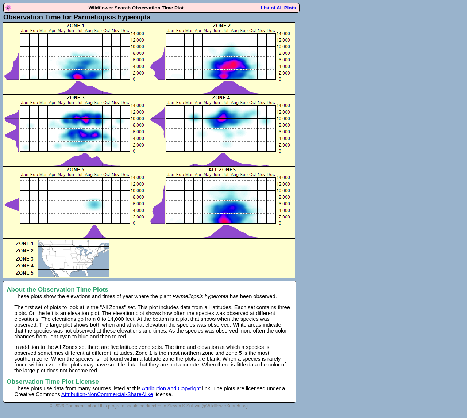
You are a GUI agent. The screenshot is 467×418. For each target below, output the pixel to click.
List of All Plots (279, 8)
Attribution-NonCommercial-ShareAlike (107, 394)
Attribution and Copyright (171, 388)
